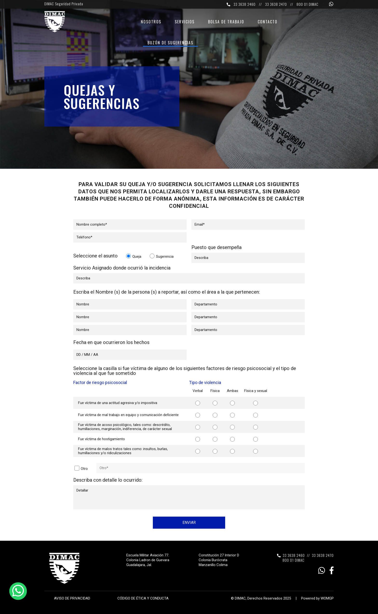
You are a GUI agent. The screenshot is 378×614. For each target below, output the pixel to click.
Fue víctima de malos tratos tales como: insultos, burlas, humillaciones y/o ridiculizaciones (123, 451)
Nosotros (151, 22)
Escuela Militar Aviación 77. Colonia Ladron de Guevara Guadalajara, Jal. (147, 560)
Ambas (232, 391)
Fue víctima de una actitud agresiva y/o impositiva (117, 403)
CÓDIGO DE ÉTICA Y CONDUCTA (143, 598)
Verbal (198, 391)
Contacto (267, 22)
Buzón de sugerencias (170, 43)
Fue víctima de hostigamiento (101, 439)
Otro (81, 468)
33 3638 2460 (245, 4)
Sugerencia (162, 256)
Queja (133, 256)
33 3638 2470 (276, 4)
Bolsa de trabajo (226, 22)
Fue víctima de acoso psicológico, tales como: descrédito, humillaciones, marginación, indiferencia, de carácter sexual (125, 427)
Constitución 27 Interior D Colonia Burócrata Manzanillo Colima (219, 560)
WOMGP (327, 598)
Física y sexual (255, 391)
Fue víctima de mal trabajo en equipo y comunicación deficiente (128, 415)
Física (215, 391)
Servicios (185, 22)
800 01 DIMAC (307, 4)
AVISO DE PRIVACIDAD (72, 598)
